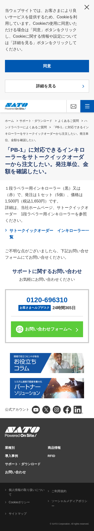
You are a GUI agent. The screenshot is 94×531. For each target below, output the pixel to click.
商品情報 (54, 448)
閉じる (87, 7)
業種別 (10, 448)
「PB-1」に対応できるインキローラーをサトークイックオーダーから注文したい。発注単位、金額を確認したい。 (47, 134)
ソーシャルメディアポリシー (69, 503)
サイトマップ (18, 513)
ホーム (9, 121)
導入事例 (11, 456)
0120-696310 (46, 300)
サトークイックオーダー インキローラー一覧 (49, 233)
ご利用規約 (58, 491)
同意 (47, 66)
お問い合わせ (15, 472)
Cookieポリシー (19, 502)
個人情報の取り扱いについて (27, 492)
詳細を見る (46, 86)
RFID (51, 456)
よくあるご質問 (68, 121)
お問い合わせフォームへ (48, 329)
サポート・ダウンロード (35, 121)
